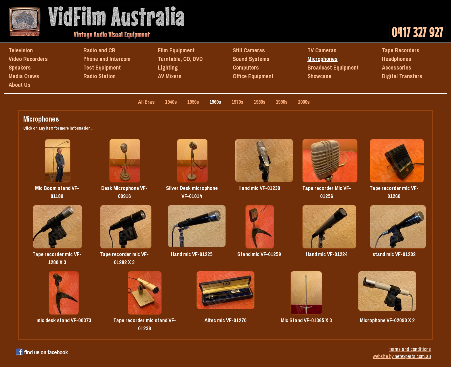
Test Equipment (102, 67)
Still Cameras (249, 50)
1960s (215, 101)
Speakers (20, 67)
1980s (259, 101)
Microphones (322, 59)
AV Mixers (169, 76)
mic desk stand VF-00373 (64, 320)
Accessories (396, 67)
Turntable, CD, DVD (180, 59)
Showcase (319, 76)
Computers (246, 67)
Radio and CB (99, 50)
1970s (237, 101)
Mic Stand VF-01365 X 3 (306, 320)
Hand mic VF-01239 (259, 188)
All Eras (146, 101)
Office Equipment (253, 76)
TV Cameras (322, 50)
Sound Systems (251, 59)
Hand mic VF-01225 (192, 254)
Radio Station (99, 76)
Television (21, 50)
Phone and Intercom (107, 59)
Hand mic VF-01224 (326, 254)
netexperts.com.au (413, 356)
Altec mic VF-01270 (225, 320)
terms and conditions (410, 349)
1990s (282, 101)
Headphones (396, 59)
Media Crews (24, 76)
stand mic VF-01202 (394, 254)
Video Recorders (28, 59)
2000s (304, 101)
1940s (171, 101)
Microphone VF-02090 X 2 (387, 320)
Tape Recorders (400, 50)
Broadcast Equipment (333, 67)
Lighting (168, 67)
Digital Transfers (402, 76)
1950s (193, 101)
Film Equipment (176, 50)
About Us (19, 85)
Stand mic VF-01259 (259, 254)
